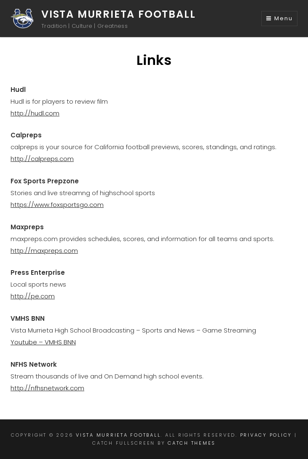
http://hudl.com (35, 113)
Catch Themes (192, 443)
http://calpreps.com (42, 158)
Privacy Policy (266, 435)
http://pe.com (33, 296)
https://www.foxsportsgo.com (57, 204)
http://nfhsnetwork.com (47, 388)
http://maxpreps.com (44, 250)
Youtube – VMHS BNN (43, 342)
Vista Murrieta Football (118, 14)
